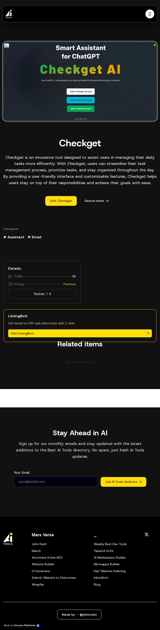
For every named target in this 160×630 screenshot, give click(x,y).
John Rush (39, 544)
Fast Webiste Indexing (110, 571)
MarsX (36, 551)
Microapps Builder (107, 564)
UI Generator (41, 571)
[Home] (10, 14)
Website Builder (43, 564)
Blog (97, 584)
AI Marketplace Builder (110, 557)
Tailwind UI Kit (104, 551)
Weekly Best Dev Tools (110, 544)
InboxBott (101, 578)
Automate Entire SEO (47, 557)
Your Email (21, 472)
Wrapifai (38, 584)
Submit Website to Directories (54, 578)
